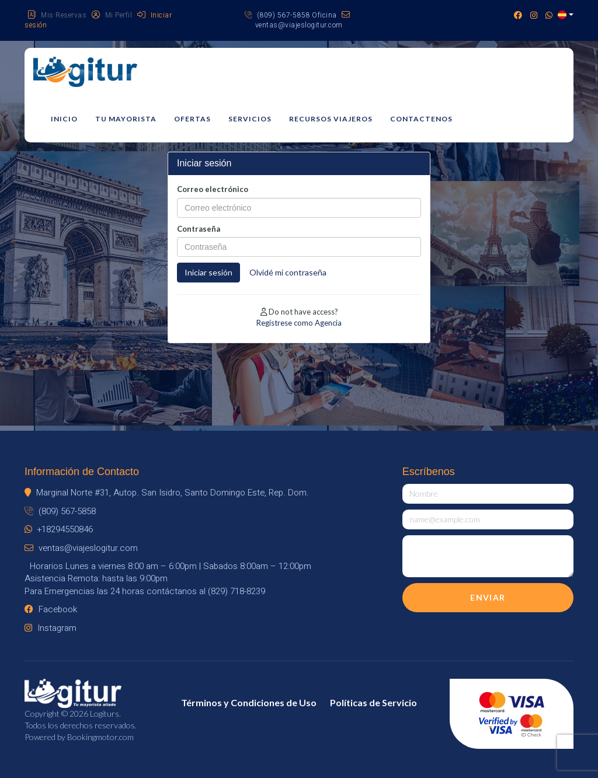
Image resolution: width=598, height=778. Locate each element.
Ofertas (192, 118)
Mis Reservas (56, 15)
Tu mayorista (126, 118)
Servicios (250, 118)
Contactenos (421, 118)
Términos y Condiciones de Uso (249, 702)
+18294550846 (59, 529)
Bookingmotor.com (100, 737)
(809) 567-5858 (60, 511)
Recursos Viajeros (331, 118)
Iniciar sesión (208, 272)
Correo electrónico (212, 189)
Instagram (51, 628)
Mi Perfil (112, 15)
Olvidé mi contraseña (287, 272)
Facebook (51, 609)
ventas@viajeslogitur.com (302, 20)
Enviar (487, 597)
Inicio (64, 118)
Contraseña (198, 228)
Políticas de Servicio (373, 702)
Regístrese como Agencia (299, 322)
